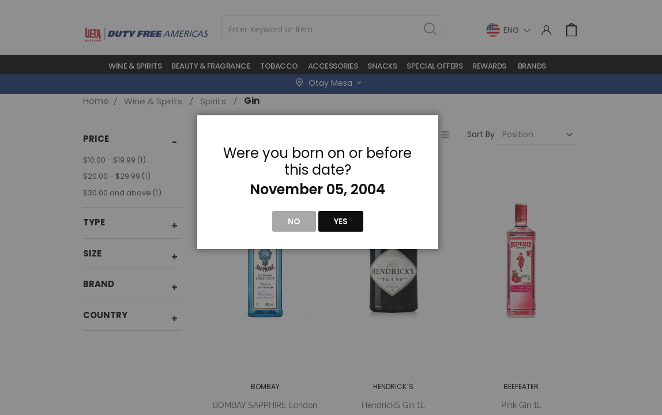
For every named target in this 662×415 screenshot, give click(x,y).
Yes (341, 221)
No (294, 221)
